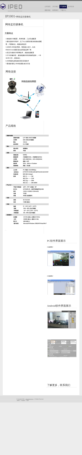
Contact (23, 400)
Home (18, 400)
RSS (28, 400)
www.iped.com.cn (29, 399)
